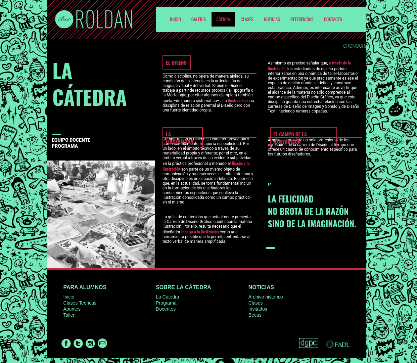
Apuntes (72, 309)
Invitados (257, 309)
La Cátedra (167, 297)
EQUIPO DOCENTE (71, 140)
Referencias (302, 18)
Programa (166, 303)
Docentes (166, 309)
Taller (69, 315)
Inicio (69, 297)
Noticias (272, 18)
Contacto (333, 18)
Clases (246, 18)
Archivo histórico (265, 297)
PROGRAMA (65, 146)
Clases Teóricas (80, 303)
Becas (255, 315)
